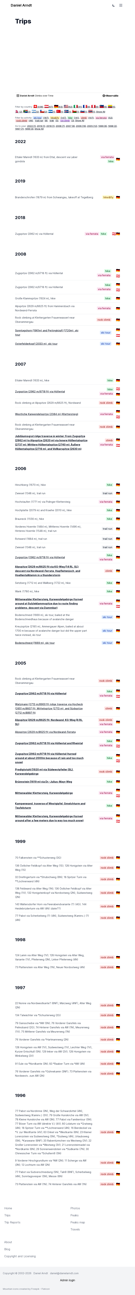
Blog (7, 1249)
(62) (68, 106)
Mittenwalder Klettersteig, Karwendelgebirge (44, 792)
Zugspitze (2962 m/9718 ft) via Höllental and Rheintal (49, 743)
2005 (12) (92, 126)
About (8, 1242)
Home (8, 1208)
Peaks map (77, 1222)
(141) (76, 117)
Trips (7, 1215)
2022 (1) (31, 126)
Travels (75, 1229)
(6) (103, 106)
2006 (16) (81, 126)
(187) (46, 117)
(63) (58, 106)
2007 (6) (70, 126)
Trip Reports (12, 1222)
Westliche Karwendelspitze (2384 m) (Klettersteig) (46, 414)
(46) (31, 120)
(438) (38, 106)
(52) (110, 117)
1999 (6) (102, 126)
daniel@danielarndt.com (64, 1273)
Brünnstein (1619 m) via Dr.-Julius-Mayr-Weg (43, 781)
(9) (86, 106)
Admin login (67, 1280)
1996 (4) (29, 129)
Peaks (74, 1215)
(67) (48, 106)
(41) (77, 106)
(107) (91, 117)
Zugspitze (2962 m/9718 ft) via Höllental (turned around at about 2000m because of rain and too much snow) (49, 758)
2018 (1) (50, 126)
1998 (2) (112, 126)
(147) (63, 117)
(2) (18, 111)
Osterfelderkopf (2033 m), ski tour (36, 343)
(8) (46, 120)
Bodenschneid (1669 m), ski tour (35, 642)
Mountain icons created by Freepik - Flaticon (26, 1289)
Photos (75, 1208)
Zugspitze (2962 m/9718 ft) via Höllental (40, 391)
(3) (72, 120)
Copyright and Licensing (20, 1256)
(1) (51, 111)
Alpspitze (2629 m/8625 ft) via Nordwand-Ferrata (45, 731)
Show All (100, 111)
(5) (111, 106)
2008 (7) (60, 126)
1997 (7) (19, 129)
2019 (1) (41, 126)
